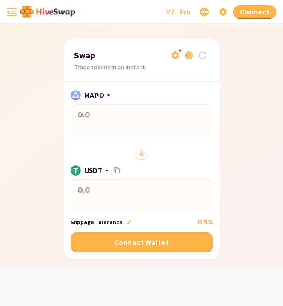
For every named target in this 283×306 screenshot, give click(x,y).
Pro (185, 12)
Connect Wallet (141, 242)
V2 (170, 12)
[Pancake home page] (47, 11)
